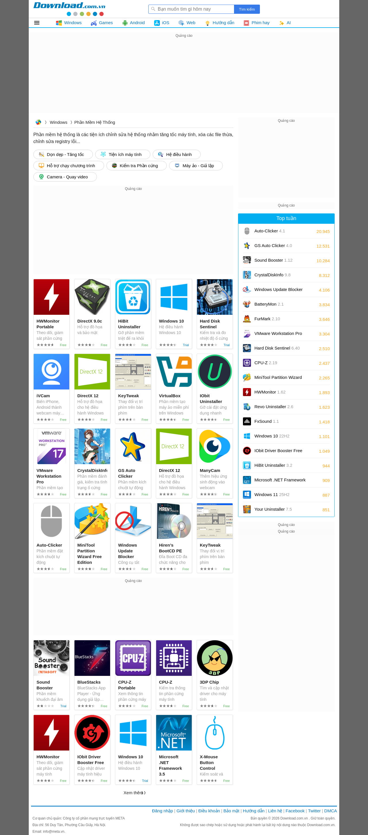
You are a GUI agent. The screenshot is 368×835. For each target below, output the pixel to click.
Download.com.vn (38, 122)
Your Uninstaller (273, 509)
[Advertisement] (184, 79)
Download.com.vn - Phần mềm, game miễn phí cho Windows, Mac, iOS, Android (69, 9)
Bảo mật (231, 810)
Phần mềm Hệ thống (94, 122)
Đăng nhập (162, 810)
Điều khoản (209, 810)
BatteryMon (269, 304)
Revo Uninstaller (273, 406)
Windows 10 (272, 435)
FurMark (267, 318)
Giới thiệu (186, 810)
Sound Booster (273, 260)
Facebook (295, 810)
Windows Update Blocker (278, 291)
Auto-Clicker (269, 230)
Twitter (314, 810)
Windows (58, 122)
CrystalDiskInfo (272, 274)
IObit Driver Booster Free (278, 452)
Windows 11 (272, 494)
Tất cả (40, 22)
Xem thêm (133, 792)
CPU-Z (265, 362)
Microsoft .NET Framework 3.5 (280, 481)
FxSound (266, 421)
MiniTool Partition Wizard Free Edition (278, 379)
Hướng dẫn (253, 810)
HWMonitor (269, 391)
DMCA (330, 810)
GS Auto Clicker (273, 245)
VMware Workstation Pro (278, 335)
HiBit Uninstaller (273, 465)
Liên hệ (275, 810)
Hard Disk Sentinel (277, 348)
